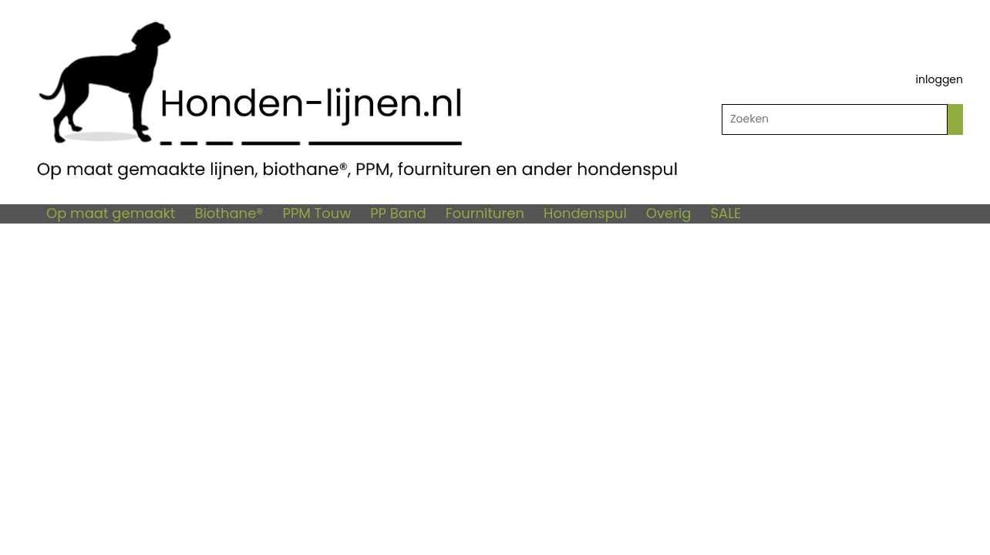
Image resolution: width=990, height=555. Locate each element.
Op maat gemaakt (110, 213)
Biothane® (228, 213)
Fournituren (485, 213)
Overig (669, 213)
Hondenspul (585, 213)
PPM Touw (316, 213)
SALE (726, 213)
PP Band (398, 213)
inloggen (939, 79)
